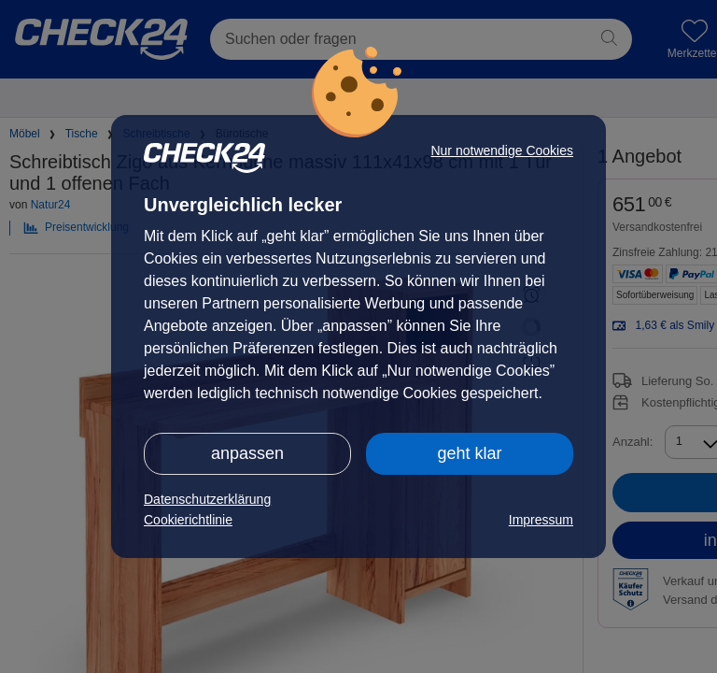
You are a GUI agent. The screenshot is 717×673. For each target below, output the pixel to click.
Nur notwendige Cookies (501, 150)
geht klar (469, 453)
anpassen (247, 453)
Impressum (541, 519)
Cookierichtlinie (188, 519)
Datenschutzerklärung (207, 499)
